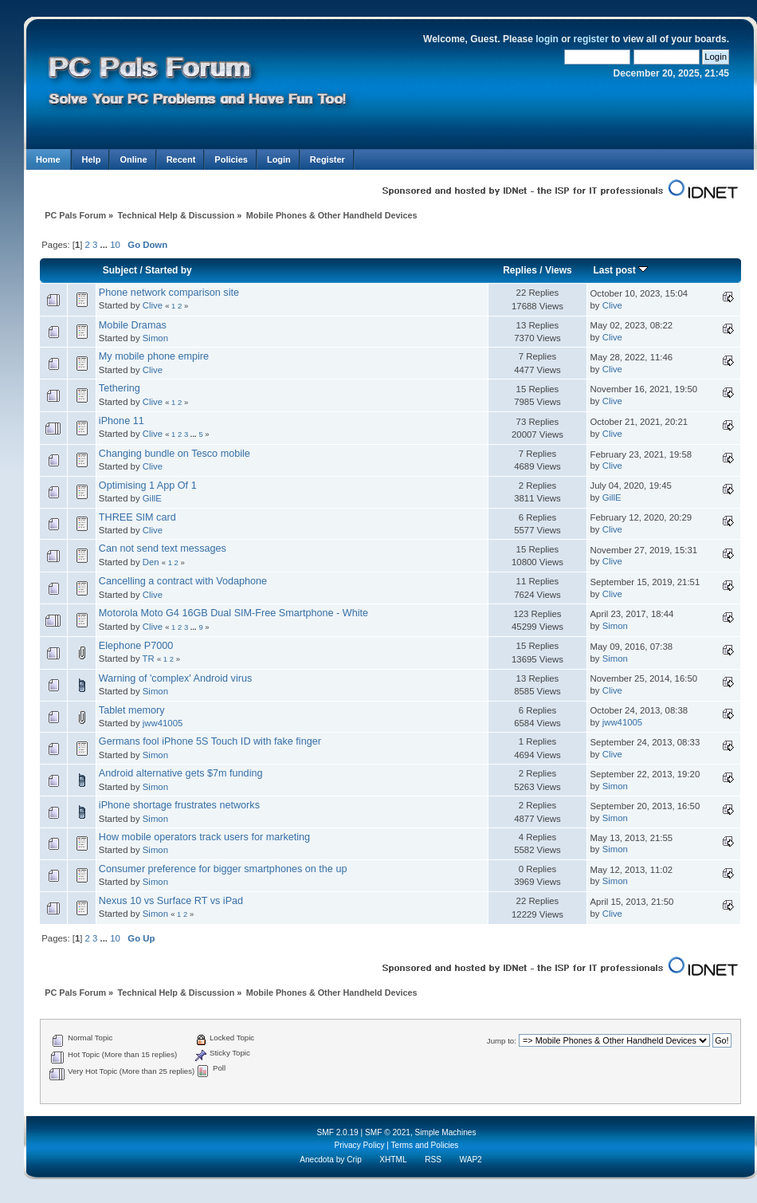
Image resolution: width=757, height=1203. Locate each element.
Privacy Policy (360, 1145)
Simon (155, 338)
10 (115, 245)
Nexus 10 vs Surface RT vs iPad (171, 900)
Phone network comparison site (169, 292)
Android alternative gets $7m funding (181, 773)
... (105, 245)
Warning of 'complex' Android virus (175, 678)
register (591, 39)
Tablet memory (132, 710)
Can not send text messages (162, 548)
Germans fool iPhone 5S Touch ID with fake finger (210, 741)
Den (151, 562)
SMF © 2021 (387, 1132)
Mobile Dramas (133, 325)
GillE (152, 498)
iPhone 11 (121, 421)
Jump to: (501, 1040)
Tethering (119, 388)
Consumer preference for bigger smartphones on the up (223, 869)
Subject (120, 270)
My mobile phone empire (154, 356)
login (547, 39)
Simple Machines (446, 1132)
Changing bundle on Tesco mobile (174, 453)
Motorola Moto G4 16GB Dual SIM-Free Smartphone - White (233, 613)
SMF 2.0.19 (337, 1132)
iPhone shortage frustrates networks (179, 805)
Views (558, 270)
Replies (520, 270)
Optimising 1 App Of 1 (148, 485)
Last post (620, 270)
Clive (153, 305)
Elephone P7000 (136, 645)
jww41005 (163, 723)
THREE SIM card (137, 517)
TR (149, 658)
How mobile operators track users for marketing (204, 837)
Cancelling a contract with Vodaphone (183, 581)
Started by (168, 270)
